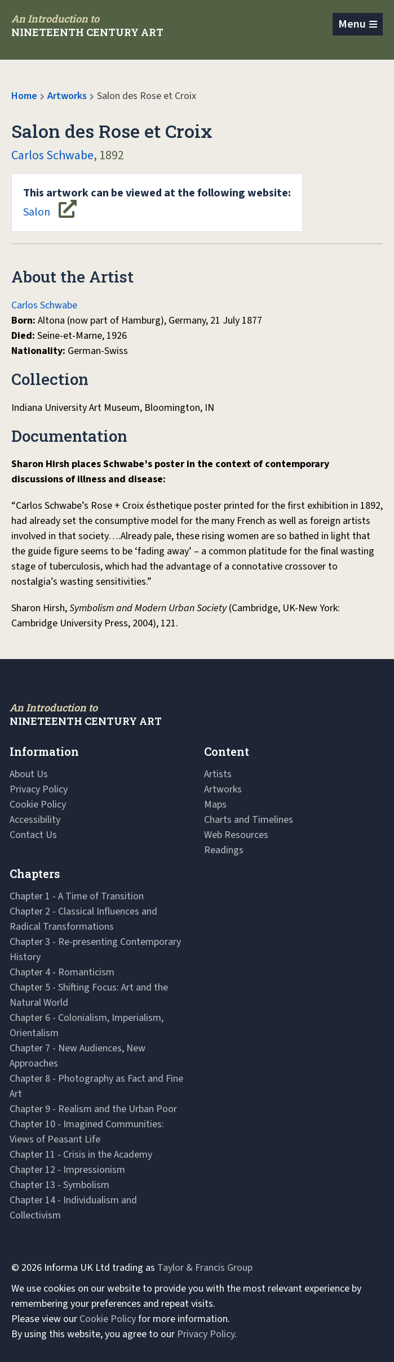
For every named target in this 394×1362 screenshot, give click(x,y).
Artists (218, 774)
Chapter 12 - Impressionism (67, 1170)
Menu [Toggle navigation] (352, 24)
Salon (157, 202)
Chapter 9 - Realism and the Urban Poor (93, 1109)
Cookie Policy (38, 805)
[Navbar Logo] (87, 25)
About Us (29, 774)
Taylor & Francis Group (205, 1268)
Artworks (67, 96)
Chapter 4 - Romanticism (62, 972)
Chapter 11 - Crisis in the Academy (81, 1155)
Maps (215, 805)
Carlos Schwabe (52, 155)
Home (24, 96)
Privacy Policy (39, 789)
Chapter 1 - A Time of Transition (77, 896)
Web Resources (236, 835)
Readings (224, 850)
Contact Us (33, 835)
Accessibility (35, 820)
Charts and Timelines (248, 820)
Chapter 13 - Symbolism (59, 1185)
